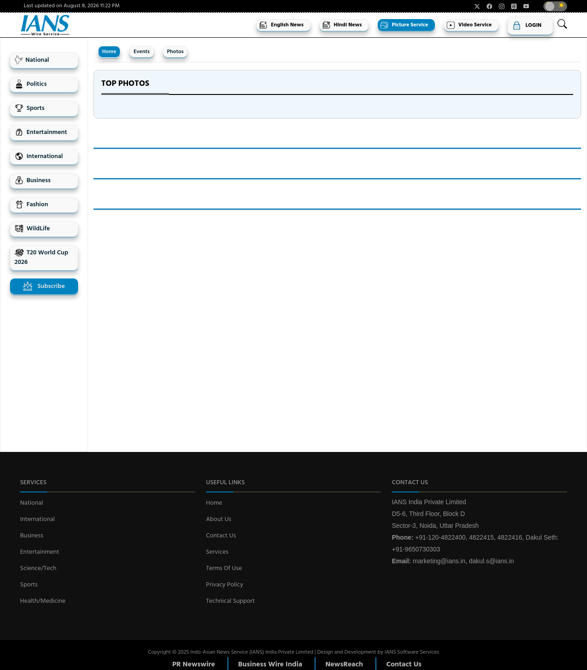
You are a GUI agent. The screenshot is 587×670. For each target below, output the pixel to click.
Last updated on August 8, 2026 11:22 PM (71, 6)
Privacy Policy (224, 585)
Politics (31, 84)
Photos (175, 51)
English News (281, 25)
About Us (219, 519)
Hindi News (342, 25)
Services (217, 552)
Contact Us (221, 536)
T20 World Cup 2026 (41, 258)
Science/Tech (38, 568)
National (32, 60)
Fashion (31, 204)
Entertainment (41, 132)
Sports (29, 108)
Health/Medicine (42, 601)
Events (141, 51)
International (39, 156)
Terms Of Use (224, 568)
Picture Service (404, 25)
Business (32, 180)
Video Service (469, 25)
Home (109, 51)
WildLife (32, 228)
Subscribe (44, 286)
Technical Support (230, 601)
